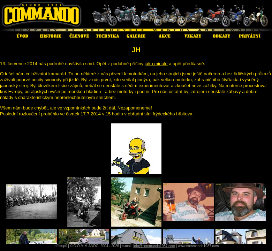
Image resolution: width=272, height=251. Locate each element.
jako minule (156, 63)
